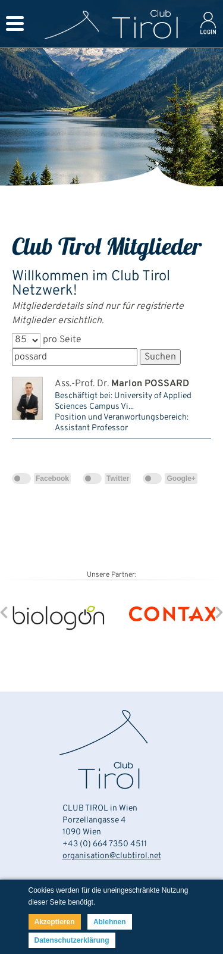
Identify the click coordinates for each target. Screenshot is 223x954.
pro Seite (62, 340)
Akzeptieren (54, 922)
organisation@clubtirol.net (111, 856)
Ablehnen (109, 922)
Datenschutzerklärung (71, 940)
